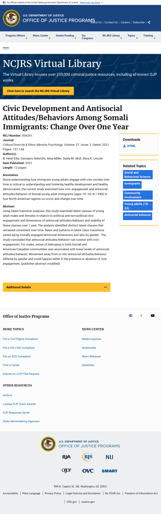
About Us (95, 22)
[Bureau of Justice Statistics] (88, 462)
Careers (125, 22)
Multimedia (89, 347)
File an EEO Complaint (17, 356)
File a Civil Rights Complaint (20, 339)
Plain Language (31, 493)
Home (6, 47)
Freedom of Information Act (141, 493)
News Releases (91, 356)
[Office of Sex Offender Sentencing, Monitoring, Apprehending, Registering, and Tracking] (109, 473)
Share (152, 24)
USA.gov (72, 501)
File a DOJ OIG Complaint (19, 347)
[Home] (59, 18)
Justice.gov (88, 501)
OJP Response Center (16, 412)
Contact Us (111, 22)
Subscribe (139, 22)
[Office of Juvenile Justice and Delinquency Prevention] (66, 474)
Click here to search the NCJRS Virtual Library (38, 91)
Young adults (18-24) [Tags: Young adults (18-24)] (136, 206)
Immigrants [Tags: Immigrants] (132, 183)
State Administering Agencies (21, 421)
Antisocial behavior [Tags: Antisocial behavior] (137, 215)
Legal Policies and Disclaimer (83, 493)
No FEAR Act (112, 493)
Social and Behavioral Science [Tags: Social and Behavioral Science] (137, 174)
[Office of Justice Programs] (11, 18)
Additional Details (18, 287)
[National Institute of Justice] (109, 460)
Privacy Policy (53, 493)
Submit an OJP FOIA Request (21, 374)
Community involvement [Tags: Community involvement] (132, 195)
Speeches (88, 365)
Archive (7, 395)
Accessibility (10, 493)
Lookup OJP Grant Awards (19, 403)
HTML (131, 146)
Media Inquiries (91, 339)
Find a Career (11, 365)
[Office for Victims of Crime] (88, 473)
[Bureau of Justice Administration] (66, 459)
